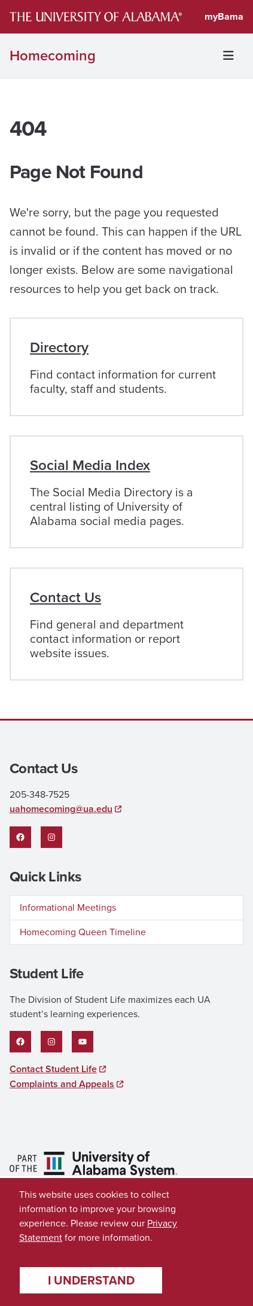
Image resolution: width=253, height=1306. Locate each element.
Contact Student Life (53, 1069)
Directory (59, 347)
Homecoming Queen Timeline (83, 932)
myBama (224, 16)
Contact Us (65, 597)
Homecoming (53, 55)
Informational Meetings (68, 907)
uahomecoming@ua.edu (61, 809)
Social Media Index (90, 465)
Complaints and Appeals (62, 1084)
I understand (91, 1280)
